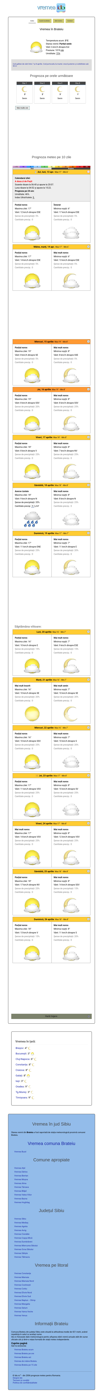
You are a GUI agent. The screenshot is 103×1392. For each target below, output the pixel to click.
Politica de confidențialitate (25, 1383)
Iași (18, 1081)
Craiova (20, 1070)
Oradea (20, 1086)
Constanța (21, 1064)
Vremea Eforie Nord (23, 1292)
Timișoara (21, 1097)
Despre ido (17, 1378)
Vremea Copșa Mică (23, 1238)
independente (63, 1339)
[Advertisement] (51, 131)
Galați (19, 1075)
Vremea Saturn (21, 1308)
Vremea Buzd (20, 1151)
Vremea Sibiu (20, 1219)
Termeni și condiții (21, 1380)
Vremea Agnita (20, 1226)
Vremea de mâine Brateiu (25, 1361)
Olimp (32, 1300)
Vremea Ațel (19, 1168)
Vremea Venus (20, 1315)
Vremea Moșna (21, 1179)
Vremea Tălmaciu (22, 1257)
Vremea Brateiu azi (22, 1357)
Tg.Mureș (21, 1092)
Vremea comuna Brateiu (51, 1143)
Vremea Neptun (21, 1300)
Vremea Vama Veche (23, 1311)
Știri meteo (58, 21)
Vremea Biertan (21, 1175)
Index (32, 21)
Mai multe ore (22, 108)
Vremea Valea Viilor (23, 1195)
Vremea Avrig (20, 1230)
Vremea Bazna (20, 1198)
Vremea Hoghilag (22, 1202)
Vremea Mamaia (21, 1277)
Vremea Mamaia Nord (24, 1281)
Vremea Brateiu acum (24, 1349)
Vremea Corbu (20, 1288)
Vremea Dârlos (20, 1172)
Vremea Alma (20, 1183)
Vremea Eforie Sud (22, 1296)
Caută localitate (44, 21)
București (21, 1053)
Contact (70, 21)
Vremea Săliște (21, 1253)
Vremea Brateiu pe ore (24, 1353)
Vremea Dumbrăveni (23, 1242)
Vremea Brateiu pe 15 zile (25, 1365)
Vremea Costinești (22, 1285)
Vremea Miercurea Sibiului (26, 1245)
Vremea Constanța (22, 1273)
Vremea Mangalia (22, 1304)
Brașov (19, 1048)
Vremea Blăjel (20, 1191)
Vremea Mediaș (21, 1222)
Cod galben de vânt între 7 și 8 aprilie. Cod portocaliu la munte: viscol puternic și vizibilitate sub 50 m (51, 65)
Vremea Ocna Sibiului (23, 1249)
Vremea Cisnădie (22, 1234)
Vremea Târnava (21, 1187)
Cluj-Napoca (22, 1059)
